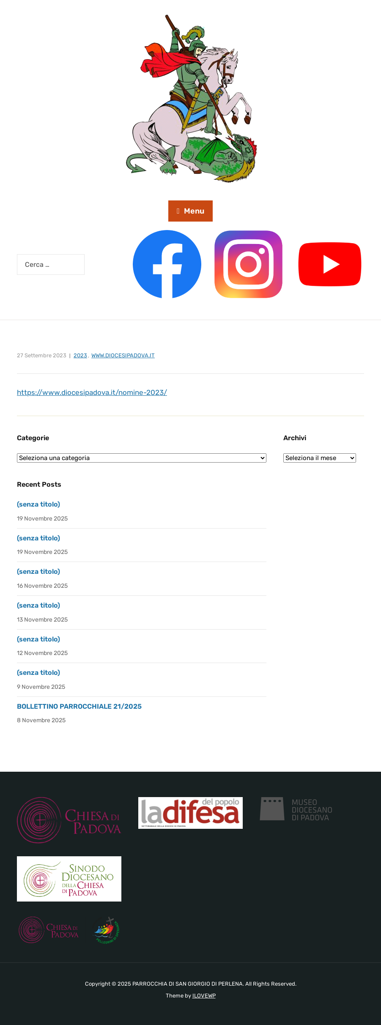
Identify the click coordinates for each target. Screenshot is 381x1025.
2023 (80, 355)
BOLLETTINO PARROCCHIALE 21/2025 (79, 706)
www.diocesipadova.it (123, 355)
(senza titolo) (38, 504)
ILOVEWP (204, 995)
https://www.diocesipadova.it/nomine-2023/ (92, 392)
